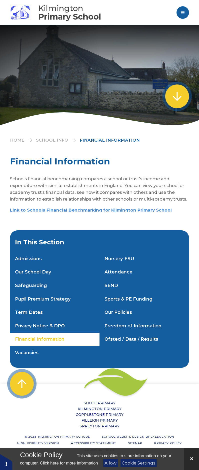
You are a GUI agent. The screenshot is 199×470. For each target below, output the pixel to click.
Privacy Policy (168, 443)
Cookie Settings (139, 462)
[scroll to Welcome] (177, 96)
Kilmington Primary (100, 409)
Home (17, 140)
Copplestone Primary (100, 414)
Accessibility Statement (93, 443)
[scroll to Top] (22, 384)
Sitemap (135, 443)
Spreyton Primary (100, 426)
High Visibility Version (38, 443)
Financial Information (110, 140)
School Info (52, 140)
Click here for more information (69, 463)
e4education (162, 436)
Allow (110, 462)
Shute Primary (100, 403)
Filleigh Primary (100, 420)
